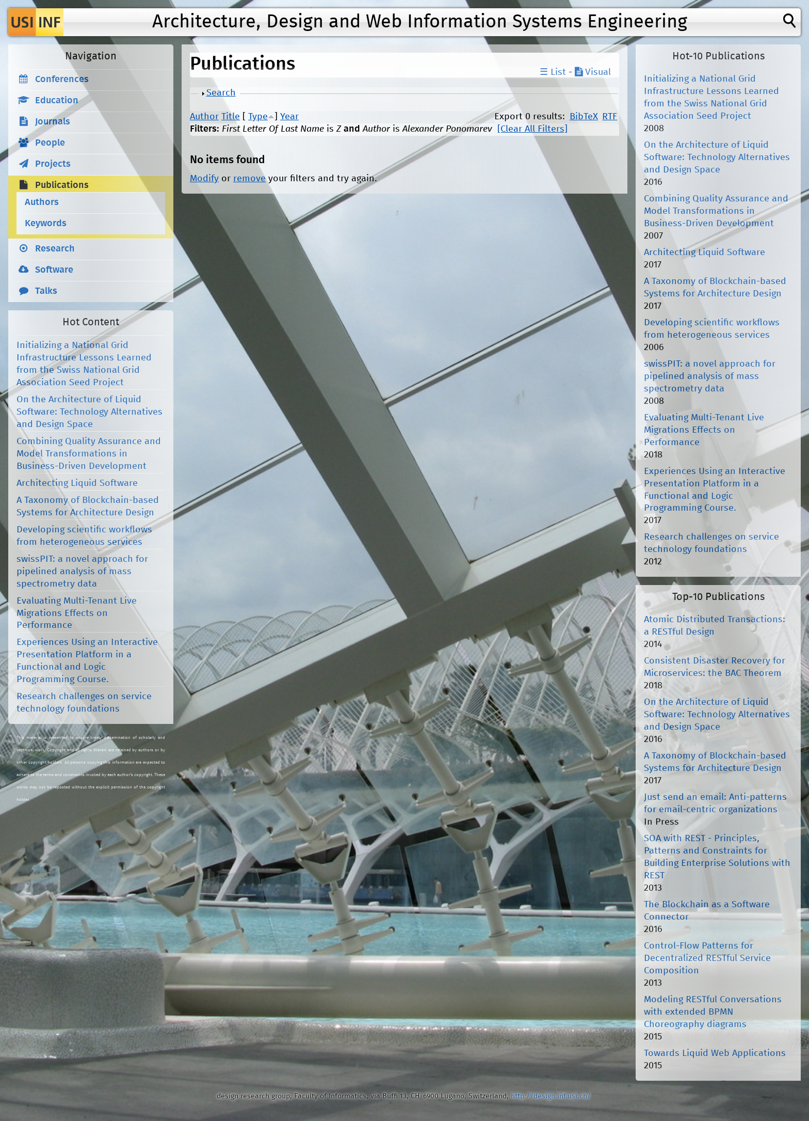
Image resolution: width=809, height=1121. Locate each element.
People (50, 143)
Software (54, 270)
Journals (52, 122)
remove (249, 178)
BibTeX (584, 116)
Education (56, 100)
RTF (609, 116)
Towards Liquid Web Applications (715, 1053)
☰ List (553, 72)
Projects (53, 164)
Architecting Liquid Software (77, 483)
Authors (42, 202)
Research (55, 249)
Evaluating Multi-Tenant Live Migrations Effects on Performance (77, 613)
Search (221, 93)
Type (258, 116)
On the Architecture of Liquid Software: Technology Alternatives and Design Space (90, 412)
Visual (593, 72)
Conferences (62, 79)
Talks (46, 291)
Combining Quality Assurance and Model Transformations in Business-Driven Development (89, 454)
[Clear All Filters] (532, 129)
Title (230, 116)
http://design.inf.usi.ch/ (551, 1096)
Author (204, 116)
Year (289, 116)
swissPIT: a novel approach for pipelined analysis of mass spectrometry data (82, 572)
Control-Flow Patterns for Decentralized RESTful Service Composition (707, 958)
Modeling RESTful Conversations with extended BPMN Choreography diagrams (713, 1012)
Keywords (46, 223)
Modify (204, 178)
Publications (62, 185)
